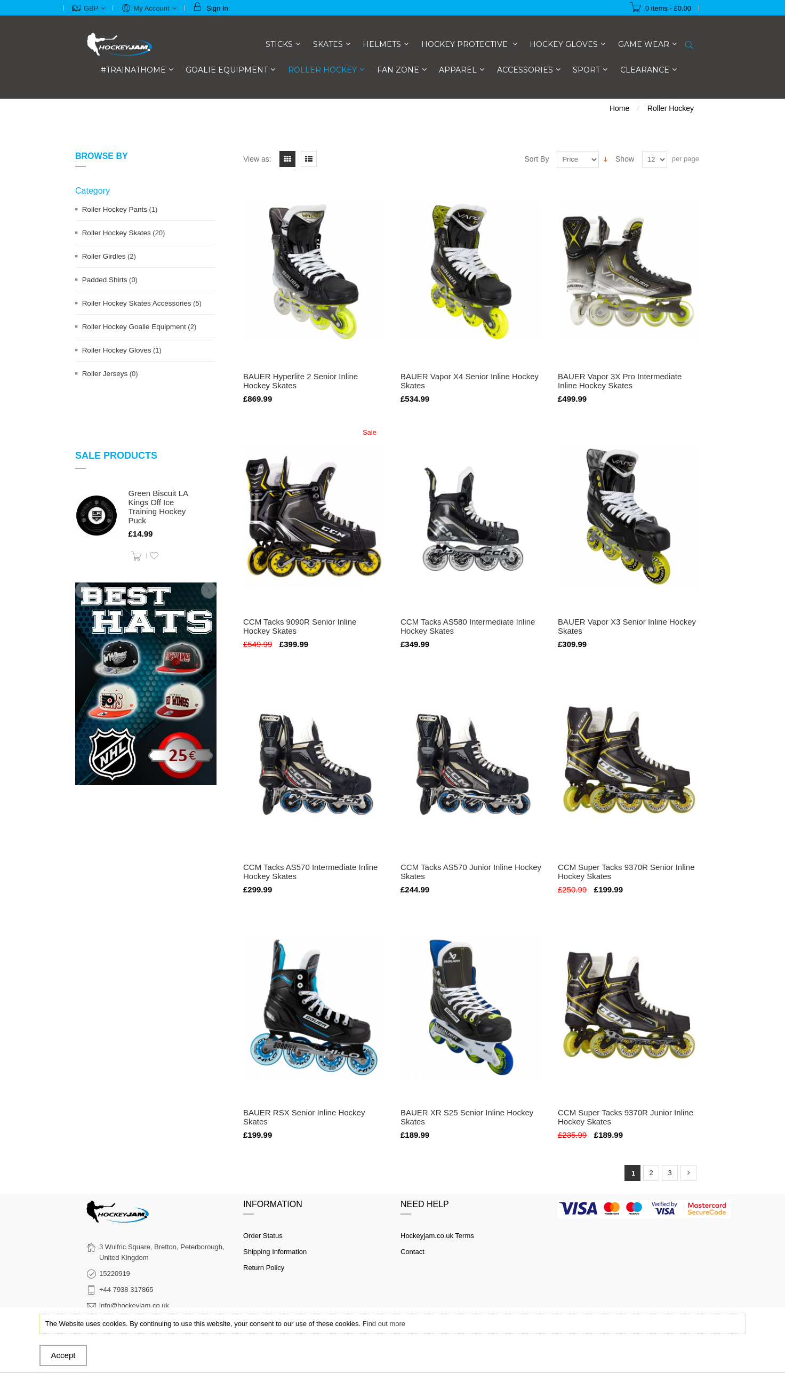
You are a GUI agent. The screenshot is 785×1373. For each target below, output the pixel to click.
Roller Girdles (104, 256)
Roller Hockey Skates (116, 233)
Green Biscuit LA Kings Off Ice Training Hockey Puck (158, 507)
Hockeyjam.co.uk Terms (437, 1236)
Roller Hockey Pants (114, 209)
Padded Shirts (104, 280)
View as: (257, 159)
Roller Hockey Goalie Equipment (134, 327)
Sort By (537, 159)
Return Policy (263, 1268)
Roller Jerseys (105, 374)
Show (624, 159)
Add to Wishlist (154, 556)
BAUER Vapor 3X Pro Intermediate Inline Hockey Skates (620, 381)
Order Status (263, 1236)
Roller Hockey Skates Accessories (136, 303)
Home (619, 108)
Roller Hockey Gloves (116, 350)
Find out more (384, 1324)
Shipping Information (275, 1252)
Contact (412, 1252)
